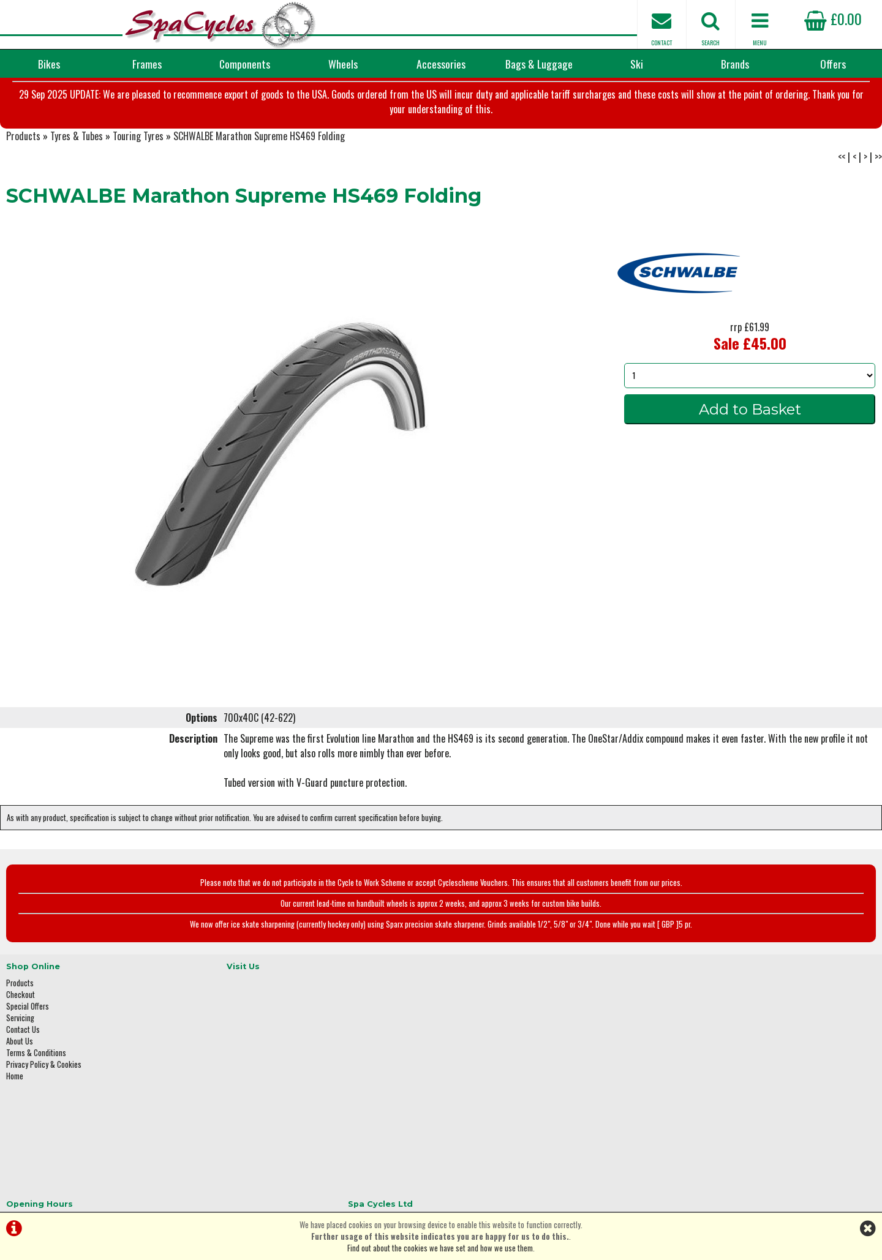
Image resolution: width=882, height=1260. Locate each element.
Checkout (20, 1031)
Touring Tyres (138, 177)
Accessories (441, 64)
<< (841, 198)
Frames (147, 64)
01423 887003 (699, 1093)
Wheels (343, 64)
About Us (19, 1078)
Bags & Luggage (539, 64)
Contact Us (23, 1066)
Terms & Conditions (36, 1089)
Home (14, 1113)
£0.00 (833, 18)
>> (878, 198)
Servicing (20, 1054)
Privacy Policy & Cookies (43, 1101)
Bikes (49, 64)
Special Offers (27, 1043)
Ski (636, 64)
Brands (735, 64)
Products (23, 177)
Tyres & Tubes (76, 177)
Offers (833, 64)
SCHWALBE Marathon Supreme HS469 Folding (259, 177)
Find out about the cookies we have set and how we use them (440, 1248)
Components (244, 64)
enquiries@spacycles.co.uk (719, 1132)
